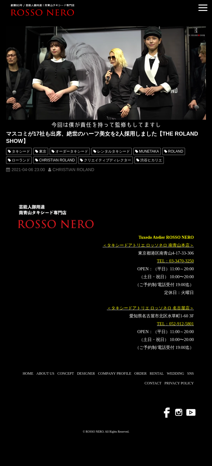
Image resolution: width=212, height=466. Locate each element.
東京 (42, 151)
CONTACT (152, 383)
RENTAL (157, 373)
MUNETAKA (149, 151)
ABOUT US (45, 373)
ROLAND (175, 151)
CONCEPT (65, 373)
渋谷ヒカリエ (151, 160)
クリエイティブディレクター (107, 160)
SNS (190, 373)
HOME (28, 373)
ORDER (140, 373)
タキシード (21, 151)
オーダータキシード (71, 151)
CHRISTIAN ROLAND (57, 160)
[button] (203, 7)
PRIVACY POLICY (179, 383)
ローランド (21, 160)
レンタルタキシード (113, 151)
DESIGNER (86, 373)
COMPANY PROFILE (114, 373)
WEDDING (175, 373)
